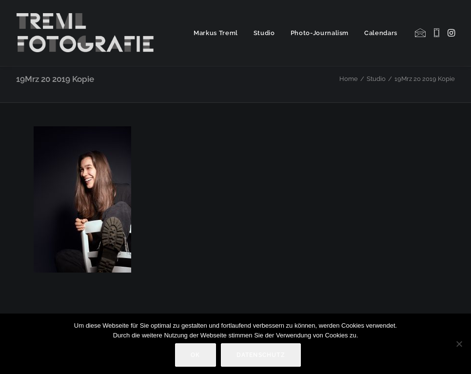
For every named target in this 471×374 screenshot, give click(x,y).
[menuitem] (216, 32)
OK (195, 355)
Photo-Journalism (320, 33)
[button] (421, 32)
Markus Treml (216, 33)
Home (348, 78)
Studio (264, 33)
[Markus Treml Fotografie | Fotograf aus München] (87, 32)
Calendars (380, 33)
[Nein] (459, 344)
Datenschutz (260, 355)
